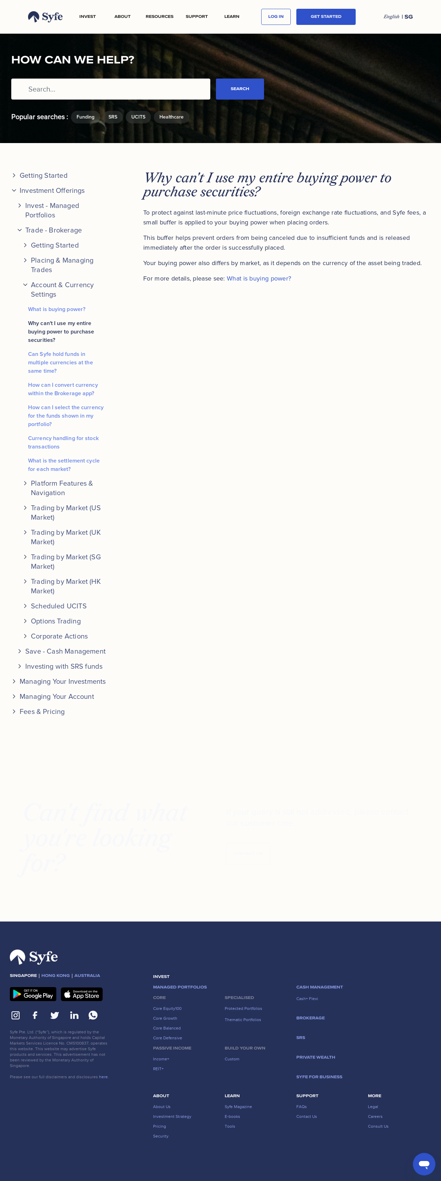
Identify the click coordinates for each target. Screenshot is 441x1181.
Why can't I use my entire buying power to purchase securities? (61, 332)
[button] (87, 17)
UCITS (138, 117)
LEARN (231, 17)
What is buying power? (56, 309)
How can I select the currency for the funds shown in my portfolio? (66, 416)
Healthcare (171, 117)
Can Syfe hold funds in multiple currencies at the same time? (60, 362)
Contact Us (248, 856)
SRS (112, 117)
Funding (85, 117)
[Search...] (110, 89)
